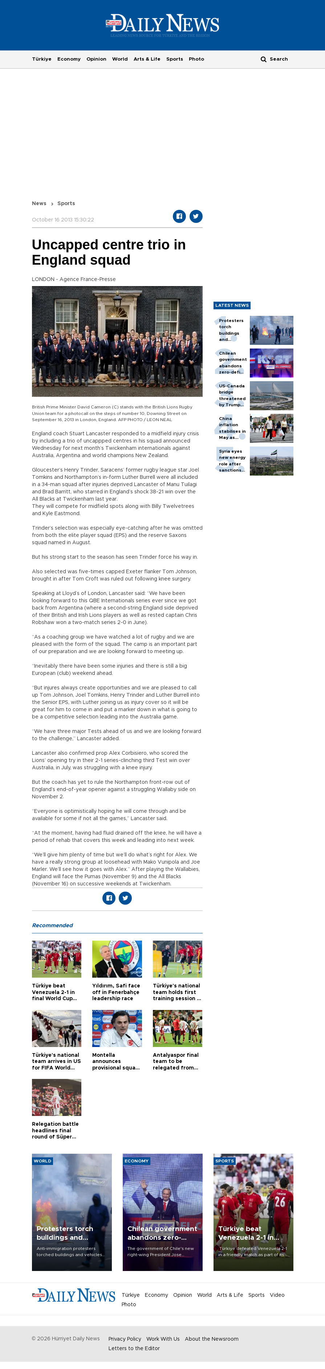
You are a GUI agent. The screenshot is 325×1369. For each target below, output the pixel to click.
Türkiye (42, 59)
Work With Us (163, 1339)
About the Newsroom (212, 1339)
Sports (174, 59)
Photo (196, 59)
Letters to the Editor (134, 1348)
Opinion (96, 59)
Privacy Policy (125, 1339)
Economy (69, 59)
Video (277, 1295)
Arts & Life (147, 59)
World (120, 59)
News (39, 203)
